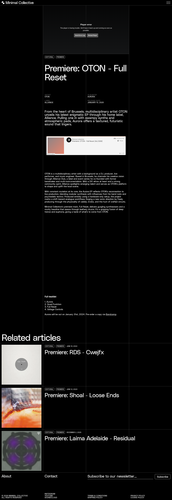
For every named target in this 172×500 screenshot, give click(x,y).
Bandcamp (111, 314)
